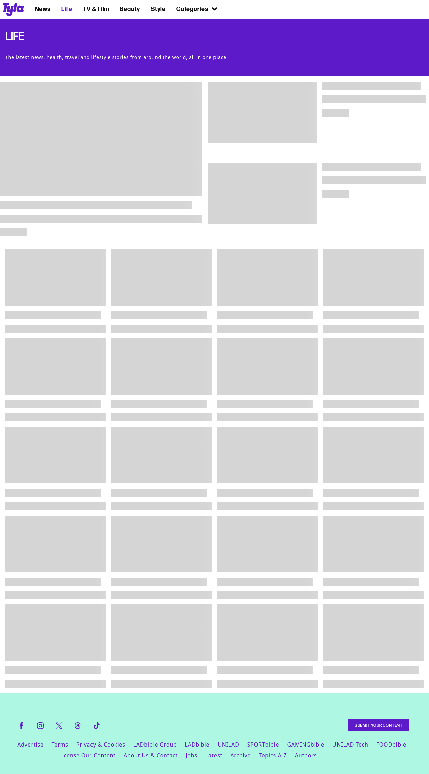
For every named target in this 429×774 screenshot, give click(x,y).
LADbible (197, 744)
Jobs (191, 755)
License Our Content (87, 755)
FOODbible (391, 744)
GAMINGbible (305, 744)
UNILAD (228, 744)
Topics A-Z (273, 755)
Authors (306, 755)
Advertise (30, 744)
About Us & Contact (151, 755)
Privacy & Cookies (100, 744)
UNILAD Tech (350, 744)
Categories (197, 9)
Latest (213, 755)
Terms (60, 744)
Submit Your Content (379, 725)
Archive (240, 755)
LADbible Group (155, 744)
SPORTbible (263, 744)
